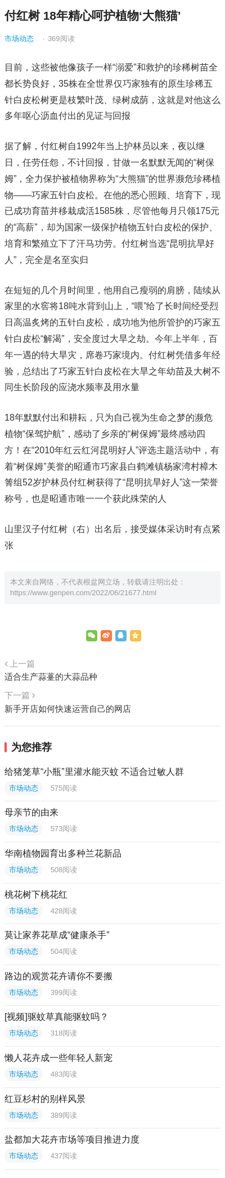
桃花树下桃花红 (36, 894)
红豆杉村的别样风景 (45, 1099)
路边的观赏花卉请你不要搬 (58, 976)
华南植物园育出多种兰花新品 (63, 853)
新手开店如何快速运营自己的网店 (67, 708)
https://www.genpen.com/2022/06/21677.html (83, 592)
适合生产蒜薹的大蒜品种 (50, 676)
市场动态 (19, 38)
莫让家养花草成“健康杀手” (57, 935)
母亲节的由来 (31, 812)
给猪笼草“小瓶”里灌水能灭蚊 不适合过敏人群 (94, 772)
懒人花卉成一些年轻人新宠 (58, 1058)
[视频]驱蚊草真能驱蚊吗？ (56, 1016)
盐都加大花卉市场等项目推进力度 (72, 1139)
